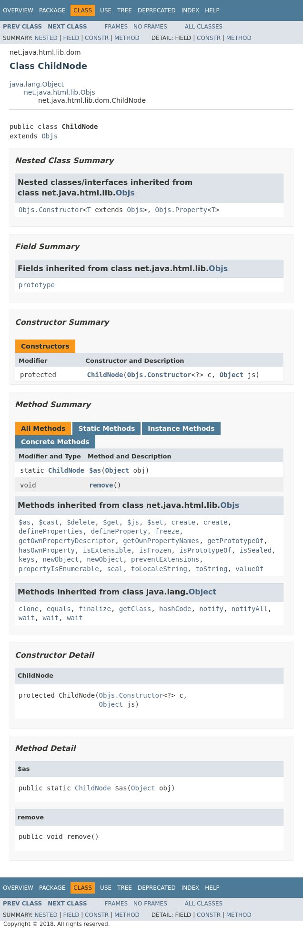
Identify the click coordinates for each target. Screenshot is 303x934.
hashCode (175, 609)
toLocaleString (159, 569)
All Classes (203, 26)
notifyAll (250, 609)
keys (27, 559)
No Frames (150, 26)
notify (211, 609)
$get (111, 522)
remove (101, 485)
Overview (18, 10)
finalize (95, 609)
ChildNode (105, 375)
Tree (124, 10)
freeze (167, 531)
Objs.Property (181, 210)
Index (191, 10)
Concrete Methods (55, 442)
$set (155, 522)
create (183, 522)
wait (27, 618)
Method (127, 38)
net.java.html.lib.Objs (59, 92)
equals (59, 609)
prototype (37, 285)
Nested (45, 38)
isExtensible (107, 550)
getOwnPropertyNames (161, 541)
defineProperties (51, 531)
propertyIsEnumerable (59, 569)
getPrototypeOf (235, 541)
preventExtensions (165, 559)
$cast (49, 522)
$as (95, 470)
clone (29, 609)
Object (232, 375)
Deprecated (157, 10)
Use (105, 10)
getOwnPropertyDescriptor (67, 541)
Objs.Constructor (51, 210)
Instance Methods (181, 428)
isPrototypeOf (205, 550)
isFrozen (155, 550)
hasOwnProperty (47, 550)
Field (71, 38)
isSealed (256, 550)
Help (212, 10)
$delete (81, 522)
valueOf (249, 569)
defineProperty (119, 531)
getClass (135, 609)
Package (52, 10)
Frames (116, 26)
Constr (97, 38)
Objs (49, 136)
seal (115, 569)
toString (211, 569)
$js (133, 522)
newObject (61, 559)
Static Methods (106, 428)
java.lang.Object (37, 84)
